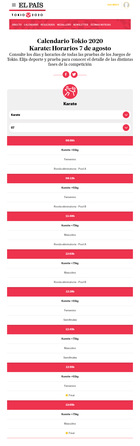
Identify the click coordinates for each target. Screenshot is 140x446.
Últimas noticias (101, 24)
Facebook (66, 74)
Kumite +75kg (70, 225)
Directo (17, 24)
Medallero (64, 24)
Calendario (31, 24)
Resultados (48, 24)
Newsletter (80, 24)
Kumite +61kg (70, 149)
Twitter (74, 74)
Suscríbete (113, 5)
